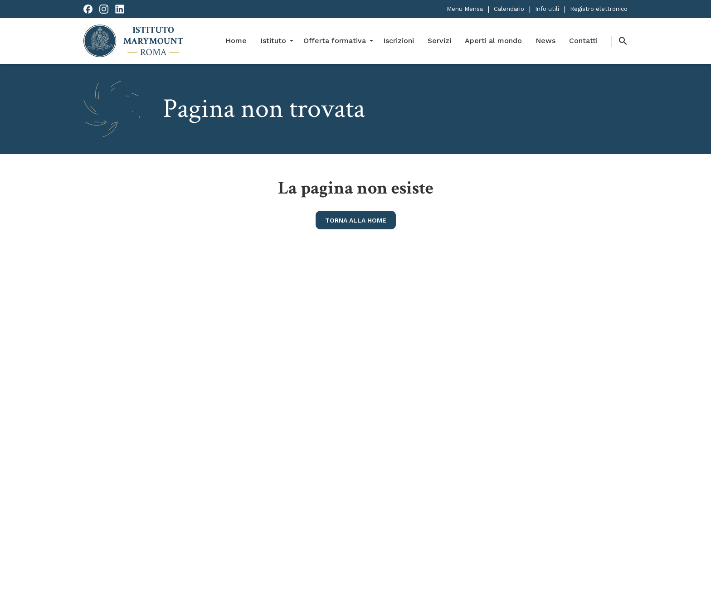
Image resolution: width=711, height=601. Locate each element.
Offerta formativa (334, 40)
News (545, 40)
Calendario (509, 8)
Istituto (273, 40)
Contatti (583, 40)
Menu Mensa (465, 8)
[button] (619, 41)
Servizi (439, 40)
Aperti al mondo (493, 40)
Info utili (547, 8)
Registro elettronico (599, 8)
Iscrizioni (398, 40)
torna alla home (355, 220)
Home (236, 40)
